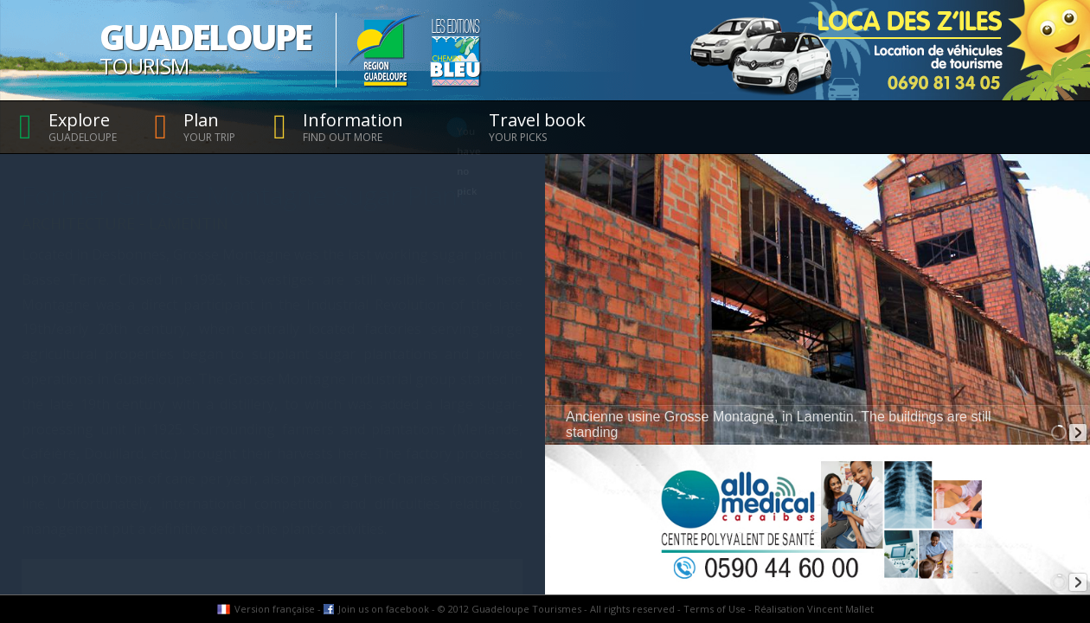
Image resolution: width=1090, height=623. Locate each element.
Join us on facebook (383, 608)
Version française (274, 608)
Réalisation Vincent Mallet (814, 608)
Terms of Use (714, 608)
